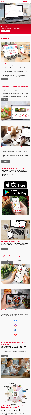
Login (25, 1)
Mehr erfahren (6, 30)
